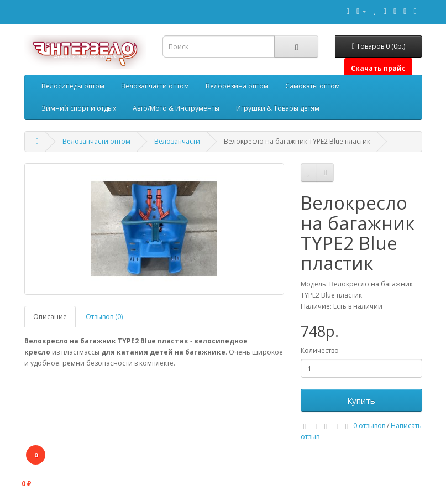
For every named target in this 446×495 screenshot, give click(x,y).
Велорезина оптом (237, 86)
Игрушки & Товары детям (277, 108)
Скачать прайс (378, 68)
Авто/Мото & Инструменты (176, 108)
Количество (320, 350)
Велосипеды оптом (72, 86)
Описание (50, 316)
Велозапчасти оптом (155, 86)
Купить (361, 400)
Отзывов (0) (104, 316)
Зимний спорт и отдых (78, 108)
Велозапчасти (177, 141)
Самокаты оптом (312, 86)
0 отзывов (369, 425)
